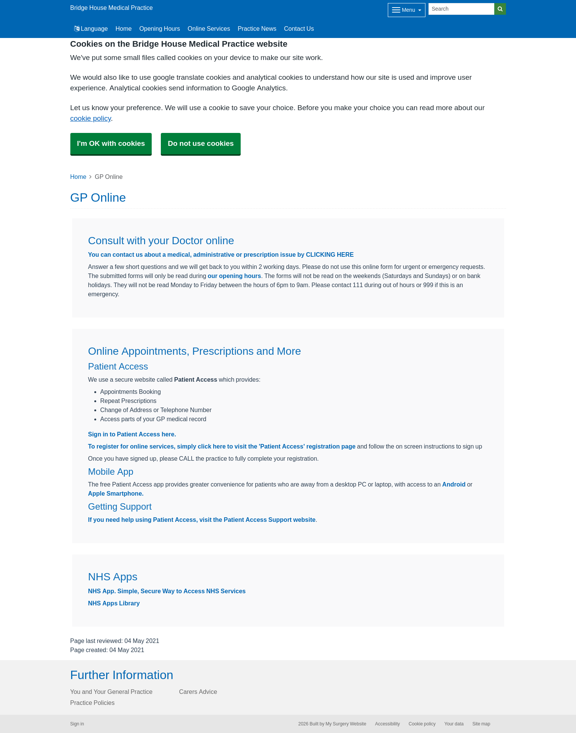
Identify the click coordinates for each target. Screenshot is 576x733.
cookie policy (90, 118)
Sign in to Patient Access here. (132, 434)
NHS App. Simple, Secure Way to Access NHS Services (167, 591)
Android (453, 484)
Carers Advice (198, 692)
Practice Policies (92, 703)
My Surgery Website (345, 724)
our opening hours (234, 276)
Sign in (77, 724)
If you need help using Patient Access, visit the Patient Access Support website (202, 520)
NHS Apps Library (114, 603)
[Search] (461, 9)
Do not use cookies (200, 143)
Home (124, 28)
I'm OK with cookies (111, 143)
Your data (454, 724)
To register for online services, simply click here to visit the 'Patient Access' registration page (222, 446)
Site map (481, 724)
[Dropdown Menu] (406, 10)
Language (91, 28)
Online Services (209, 28)
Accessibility (387, 724)
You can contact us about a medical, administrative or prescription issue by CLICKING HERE (221, 254)
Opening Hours (159, 28)
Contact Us (299, 28)
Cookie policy (422, 724)
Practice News (257, 28)
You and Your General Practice (111, 692)
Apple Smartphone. (116, 493)
